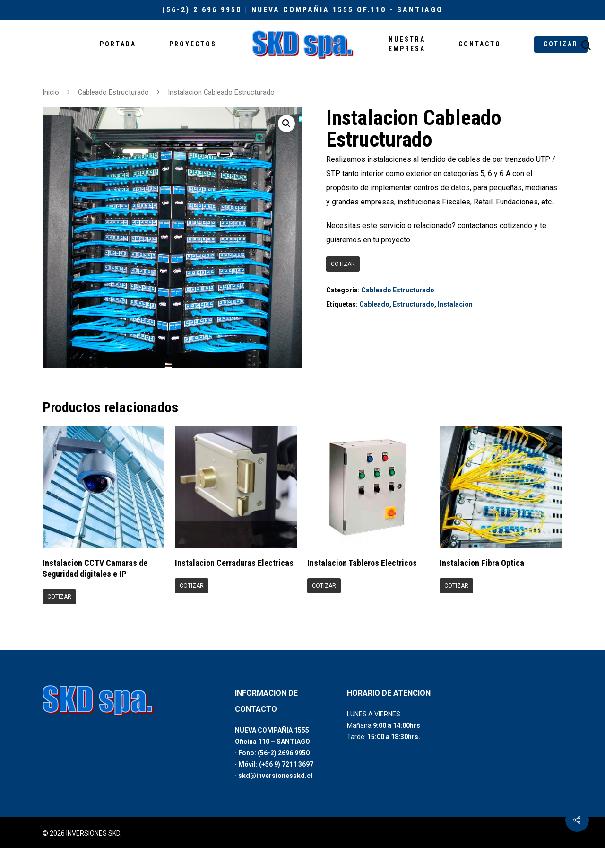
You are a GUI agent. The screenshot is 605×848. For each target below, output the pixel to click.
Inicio (51, 92)
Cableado (374, 304)
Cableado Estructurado (113, 92)
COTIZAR (561, 44)
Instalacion (455, 304)
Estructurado (413, 304)
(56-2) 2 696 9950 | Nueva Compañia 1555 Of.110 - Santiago (302, 9)
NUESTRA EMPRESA (407, 44)
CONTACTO (479, 44)
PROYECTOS (192, 44)
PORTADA (118, 44)
